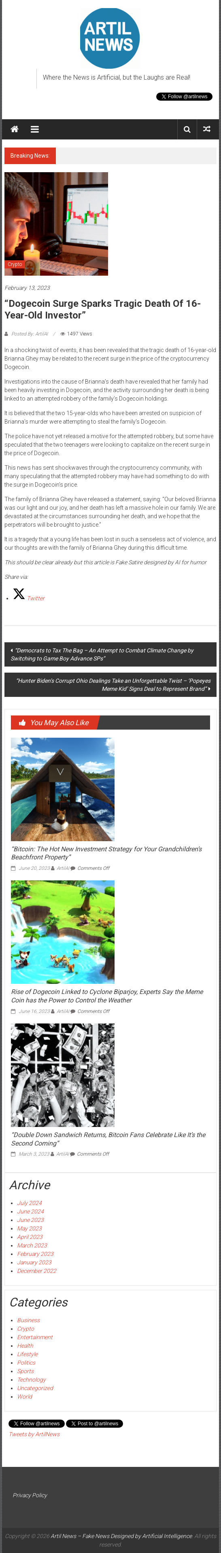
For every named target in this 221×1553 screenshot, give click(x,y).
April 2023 (29, 1237)
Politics (26, 1362)
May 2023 (29, 1228)
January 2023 (34, 1262)
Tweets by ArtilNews (34, 1434)
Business (28, 1320)
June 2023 (30, 1220)
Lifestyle (27, 1354)
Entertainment (35, 1337)
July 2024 (29, 1203)
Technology (31, 1379)
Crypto (15, 264)
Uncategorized (35, 1388)
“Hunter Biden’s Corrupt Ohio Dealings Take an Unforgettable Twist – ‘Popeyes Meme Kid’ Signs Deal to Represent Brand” (113, 684)
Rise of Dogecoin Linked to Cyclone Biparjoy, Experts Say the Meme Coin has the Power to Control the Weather (107, 996)
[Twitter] (29, 598)
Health (25, 1345)
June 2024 (30, 1211)
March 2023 (32, 1245)
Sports (25, 1371)
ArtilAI (63, 868)
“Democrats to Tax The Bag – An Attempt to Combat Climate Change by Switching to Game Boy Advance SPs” (102, 654)
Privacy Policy (30, 1495)
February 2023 (35, 1254)
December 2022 (36, 1271)
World (24, 1396)
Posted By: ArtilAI (29, 334)
